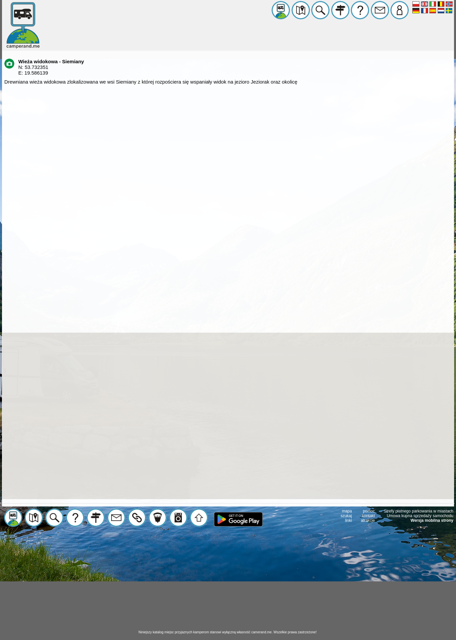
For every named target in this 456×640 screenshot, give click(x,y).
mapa (347, 511)
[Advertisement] (228, 583)
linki (348, 520)
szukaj (346, 515)
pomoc (369, 511)
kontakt (368, 515)
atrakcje (368, 520)
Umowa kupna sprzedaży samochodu (420, 515)
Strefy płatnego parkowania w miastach (418, 511)
